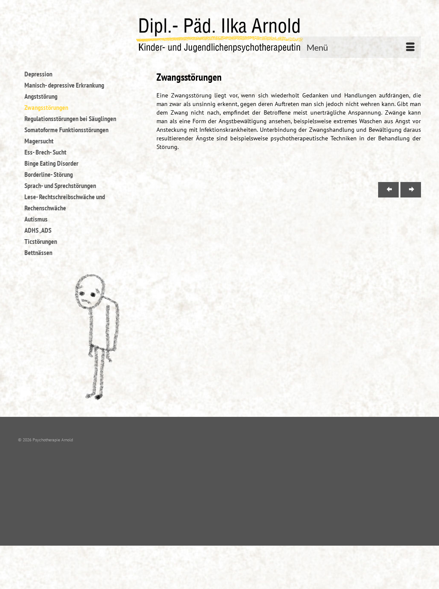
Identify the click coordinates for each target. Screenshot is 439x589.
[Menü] (360, 47)
